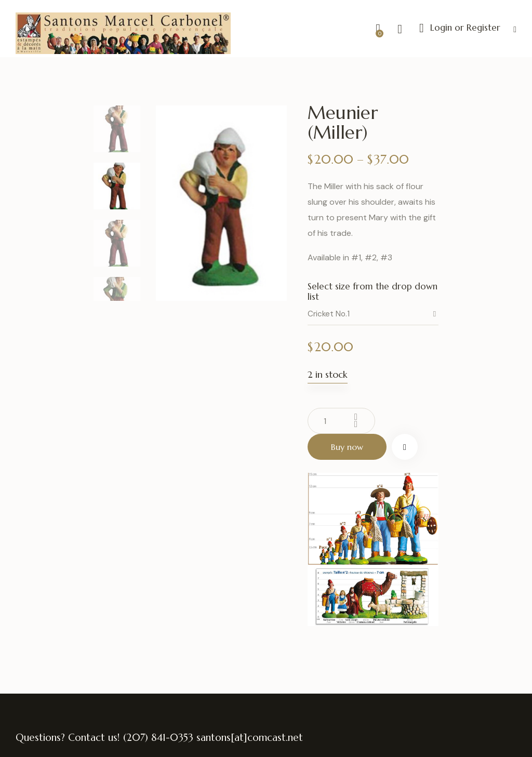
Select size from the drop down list (372, 291)
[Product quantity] (341, 421)
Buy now (347, 447)
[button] (514, 28)
